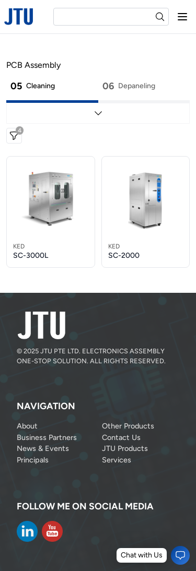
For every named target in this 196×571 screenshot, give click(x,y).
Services (116, 460)
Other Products (128, 426)
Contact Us (121, 437)
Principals (33, 460)
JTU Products (125, 448)
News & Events (43, 448)
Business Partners (47, 437)
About (27, 426)
